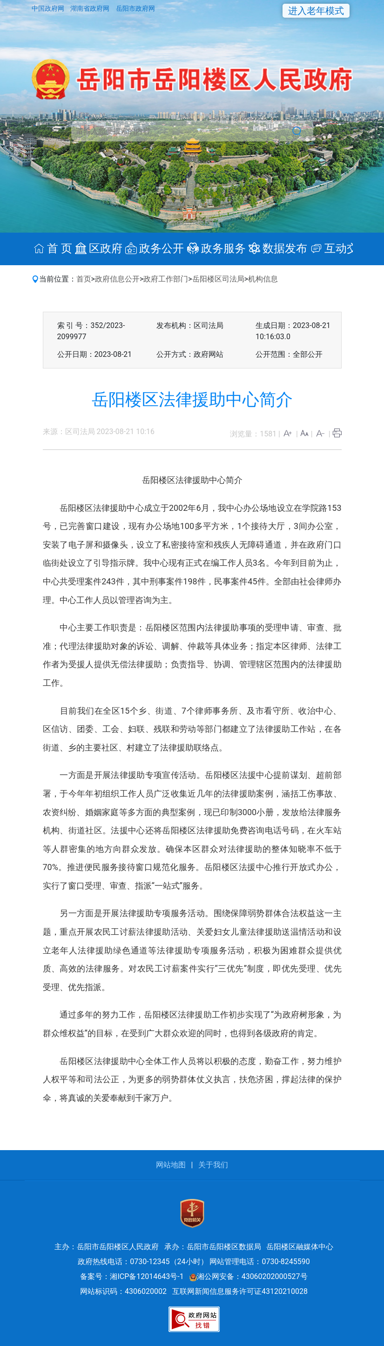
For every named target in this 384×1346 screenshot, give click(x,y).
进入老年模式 (316, 10)
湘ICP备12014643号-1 (146, 1276)
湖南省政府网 (90, 8)
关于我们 (213, 1164)
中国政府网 (49, 8)
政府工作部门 (165, 279)
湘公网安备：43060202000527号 (248, 1276)
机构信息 (263, 279)
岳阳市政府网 (135, 8)
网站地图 (171, 1164)
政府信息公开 (117, 279)
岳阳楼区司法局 (218, 279)
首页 (83, 279)
